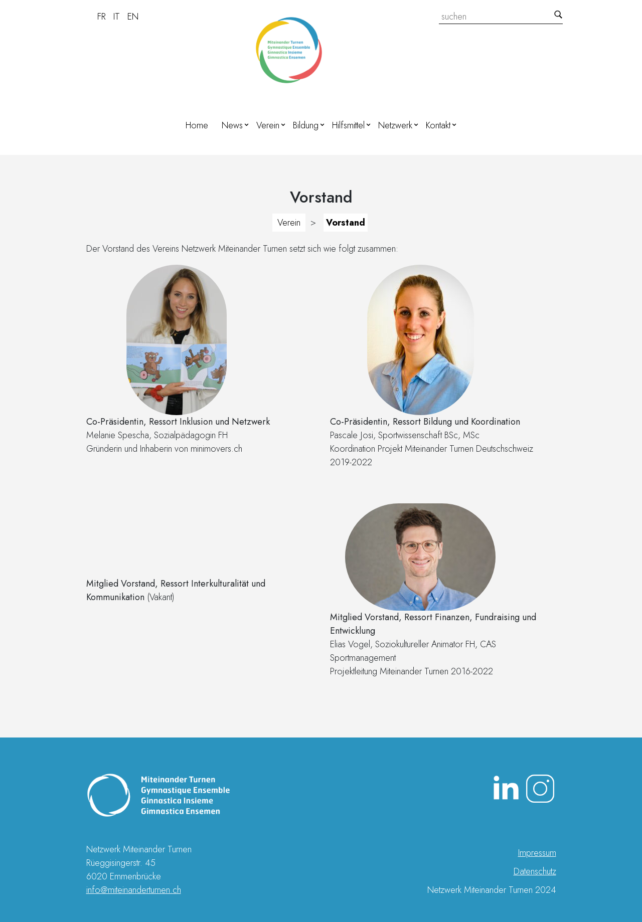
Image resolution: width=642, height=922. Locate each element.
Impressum (537, 852)
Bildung (305, 125)
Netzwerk (395, 125)
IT (116, 16)
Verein (267, 125)
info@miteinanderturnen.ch (133, 889)
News (232, 125)
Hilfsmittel (348, 125)
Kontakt (438, 125)
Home (197, 125)
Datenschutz (535, 871)
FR (101, 16)
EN (132, 16)
